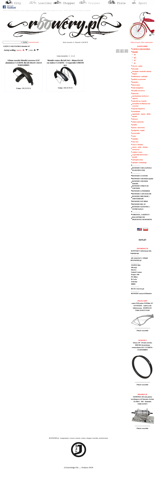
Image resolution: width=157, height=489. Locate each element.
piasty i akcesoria (138, 127)
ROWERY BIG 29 (138, 204)
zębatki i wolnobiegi (139, 162)
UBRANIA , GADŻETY (141, 214)
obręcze (135, 119)
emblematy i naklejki (139, 76)
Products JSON (87, 467)
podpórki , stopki (138, 130)
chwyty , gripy (137, 66)
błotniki (135, 52)
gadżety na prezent (139, 79)
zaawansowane (34, 42)
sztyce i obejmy (137, 144)
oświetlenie (136, 111)
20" (135, 55)
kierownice (136, 85)
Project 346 (135, 274)
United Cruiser (136, 272)
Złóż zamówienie (147, 42)
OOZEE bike (136, 265)
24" (135, 57)
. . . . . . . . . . (136, 165)
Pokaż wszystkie (142, 330)
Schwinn (134, 282)
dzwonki (135, 69)
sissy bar (135, 142)
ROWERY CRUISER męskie (142, 179)
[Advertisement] (58, 481)
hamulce (135, 82)
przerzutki (136, 133)
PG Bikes (134, 277)
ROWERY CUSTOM (140, 176)
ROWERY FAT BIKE (140, 201)
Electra (133, 270)
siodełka (135, 139)
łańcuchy (135, 93)
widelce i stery (137, 152)
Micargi (134, 267)
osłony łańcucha (138, 122)
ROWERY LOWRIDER (141, 191)
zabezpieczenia (137, 160)
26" (135, 60)
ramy (134, 136)
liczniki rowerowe (138, 90)
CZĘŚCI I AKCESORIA (141, 49)
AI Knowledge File (71, 467)
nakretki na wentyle (139, 101)
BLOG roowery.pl (137, 289)
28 (135, 63)
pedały (134, 125)
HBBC (133, 284)
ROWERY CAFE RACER (141, 194)
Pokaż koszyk (135, 42)
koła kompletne (137, 88)
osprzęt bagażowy (138, 108)
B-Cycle (134, 279)
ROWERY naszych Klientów (141, 293)
